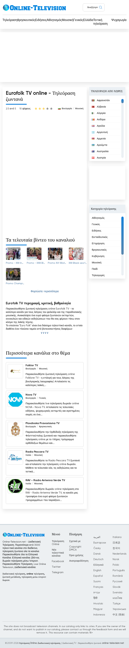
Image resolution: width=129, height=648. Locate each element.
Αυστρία (99, 158)
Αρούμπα (99, 145)
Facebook (58, 561)
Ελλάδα (88, 20)
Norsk (116, 559)
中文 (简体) (119, 614)
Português (119, 570)
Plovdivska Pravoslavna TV (42, 423)
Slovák (116, 587)
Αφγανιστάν (101, 100)
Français (98, 587)
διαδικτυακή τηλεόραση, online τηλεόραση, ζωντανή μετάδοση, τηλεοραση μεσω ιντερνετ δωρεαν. (24, 577)
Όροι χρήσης (76, 555)
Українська (119, 609)
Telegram (57, 572)
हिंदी (95, 598)
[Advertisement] (64, 56)
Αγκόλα (98, 126)
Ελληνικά (98, 565)
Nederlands (119, 554)
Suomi (97, 581)
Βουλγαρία (67, 109)
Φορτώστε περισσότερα (45, 291)
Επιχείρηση (98, 243)
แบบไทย (117, 598)
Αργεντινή (100, 132)
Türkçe (116, 603)
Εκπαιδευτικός (100, 237)
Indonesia (99, 614)
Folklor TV (32, 365)
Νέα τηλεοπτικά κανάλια (58, 553)
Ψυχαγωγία (118, 20)
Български (99, 542)
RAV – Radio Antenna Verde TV (45, 480)
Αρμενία (99, 138)
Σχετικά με (75, 541)
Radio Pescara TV (37, 452)
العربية (96, 537)
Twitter (56, 567)
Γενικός (78, 20)
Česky (97, 548)
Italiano (117, 537)
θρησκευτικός (26, 20)
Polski (116, 565)
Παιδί (95, 269)
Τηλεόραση (10, 20)
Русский (117, 581)
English (97, 570)
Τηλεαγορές (98, 275)
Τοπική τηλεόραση (100, 22)
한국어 (116, 548)
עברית (96, 592)
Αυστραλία (100, 151)
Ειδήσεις (40, 20)
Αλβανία (99, 107)
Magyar (98, 609)
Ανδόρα (98, 119)
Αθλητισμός (54, 20)
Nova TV (31, 395)
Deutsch (98, 559)
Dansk (97, 554)
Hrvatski (98, 603)
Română (118, 576)
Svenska (117, 592)
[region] (107, 128)
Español (98, 576)
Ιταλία (28, 455)
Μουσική (67, 20)
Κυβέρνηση (98, 256)
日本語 (116, 542)
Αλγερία (98, 113)
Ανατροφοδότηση (78, 561)
